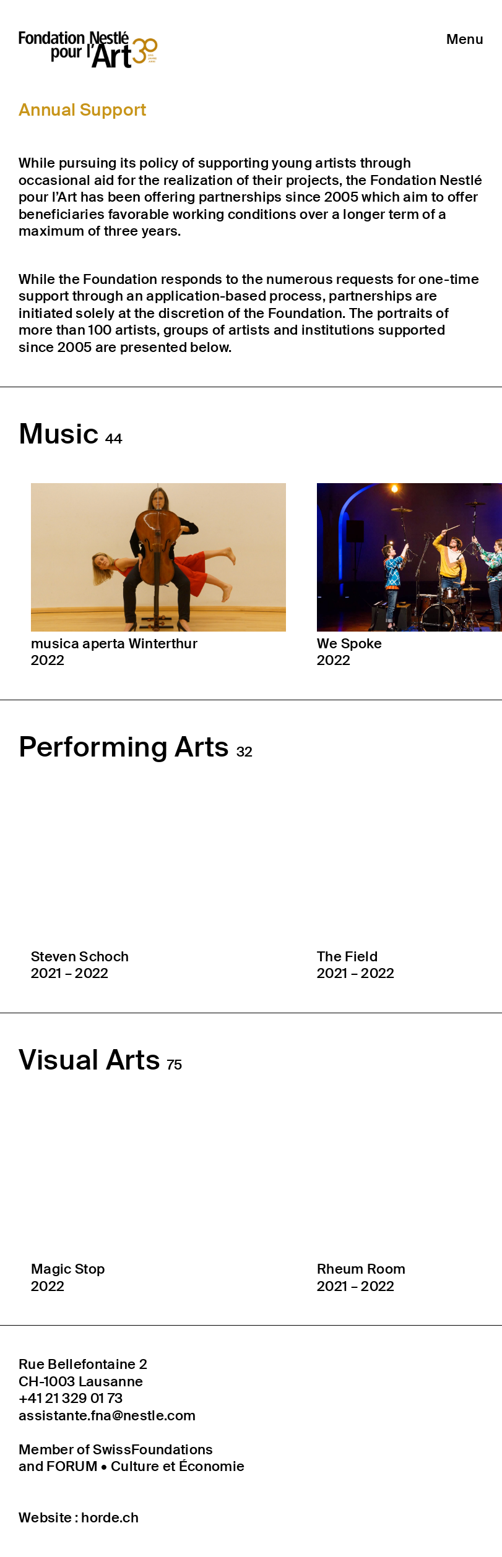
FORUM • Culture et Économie (145, 1466)
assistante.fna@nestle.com (107, 1416)
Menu (464, 39)
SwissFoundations (153, 1450)
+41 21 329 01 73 (71, 1398)
